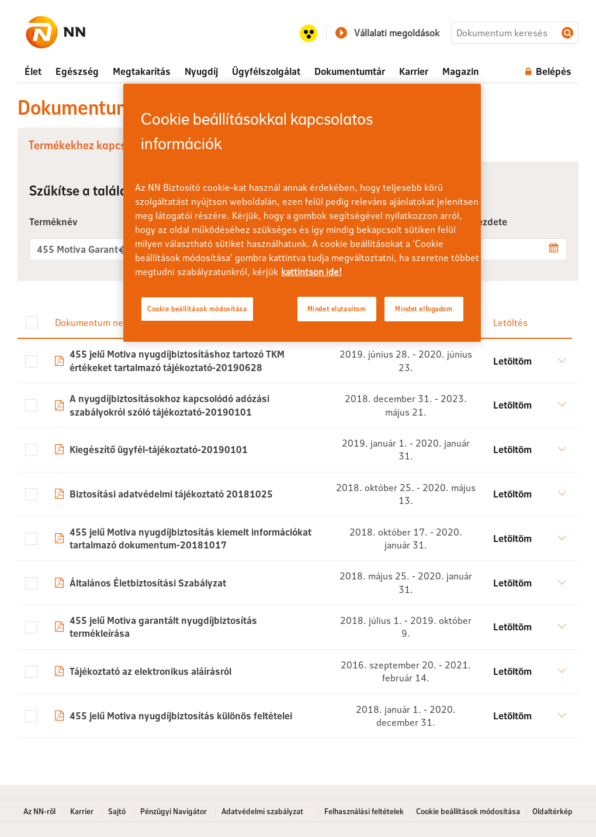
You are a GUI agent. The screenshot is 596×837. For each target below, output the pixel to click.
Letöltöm (512, 361)
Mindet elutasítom (336, 308)
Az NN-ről (39, 811)
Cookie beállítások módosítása (468, 811)
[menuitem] (33, 71)
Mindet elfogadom (423, 308)
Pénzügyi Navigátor (173, 811)
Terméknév (53, 221)
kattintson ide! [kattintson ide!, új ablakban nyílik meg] (311, 271)
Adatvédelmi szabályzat (262, 811)
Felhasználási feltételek (364, 811)
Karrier (81, 811)
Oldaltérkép (552, 811)
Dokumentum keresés (567, 33)
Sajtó (117, 811)
